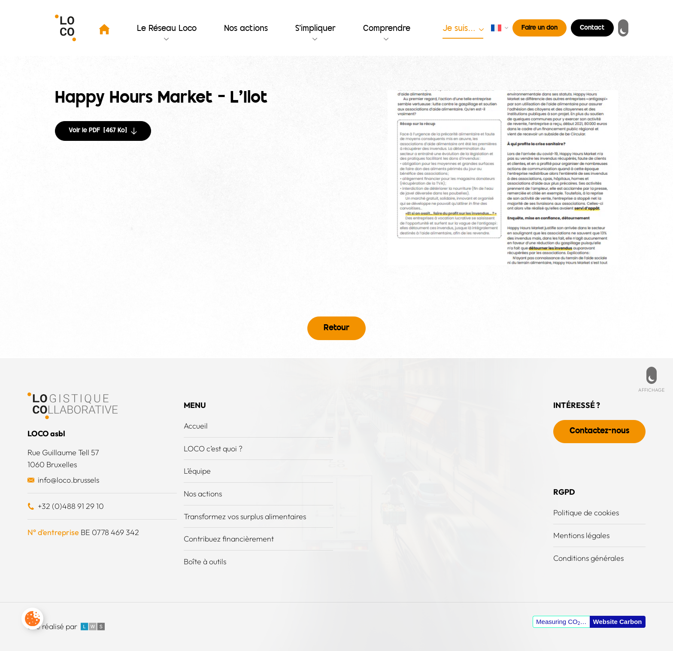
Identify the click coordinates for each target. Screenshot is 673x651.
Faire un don (539, 28)
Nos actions (246, 29)
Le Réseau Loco (167, 29)
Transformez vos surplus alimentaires (247, 516)
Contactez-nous (598, 430)
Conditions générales (587, 557)
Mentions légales (580, 534)
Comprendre (387, 29)
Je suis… (459, 29)
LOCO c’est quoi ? (213, 448)
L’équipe (198, 470)
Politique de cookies (584, 512)
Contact (592, 28)
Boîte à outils (205, 561)
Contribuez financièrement (229, 539)
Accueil (196, 425)
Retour (336, 328)
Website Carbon (617, 621)
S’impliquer (316, 29)
